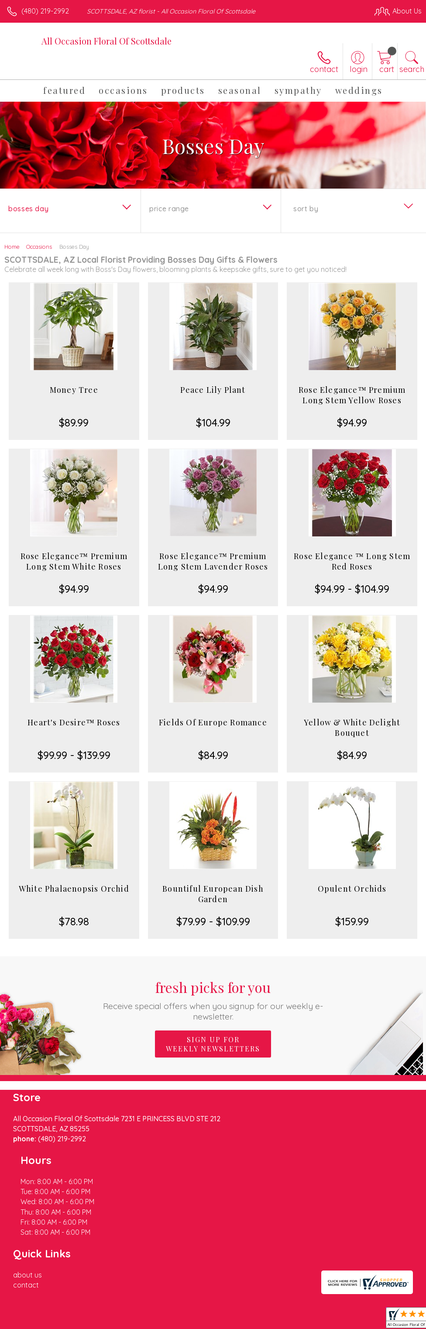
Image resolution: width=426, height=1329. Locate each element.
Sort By (305, 208)
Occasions (39, 246)
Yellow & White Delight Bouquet (352, 727)
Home (12, 246)
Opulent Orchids (352, 888)
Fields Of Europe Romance (213, 722)
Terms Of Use (221, 1312)
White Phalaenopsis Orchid (74, 888)
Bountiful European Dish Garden (213, 893)
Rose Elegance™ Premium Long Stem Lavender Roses (213, 561)
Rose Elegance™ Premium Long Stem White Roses (74, 561)
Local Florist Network (335, 1312)
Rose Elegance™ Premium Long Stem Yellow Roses (352, 395)
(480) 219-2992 (45, 11)
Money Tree (74, 390)
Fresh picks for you (213, 1000)
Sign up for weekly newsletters (213, 1044)
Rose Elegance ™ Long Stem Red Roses (352, 561)
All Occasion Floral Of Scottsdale (106, 41)
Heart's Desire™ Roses (73, 722)
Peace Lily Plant (212, 390)
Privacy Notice (273, 1312)
